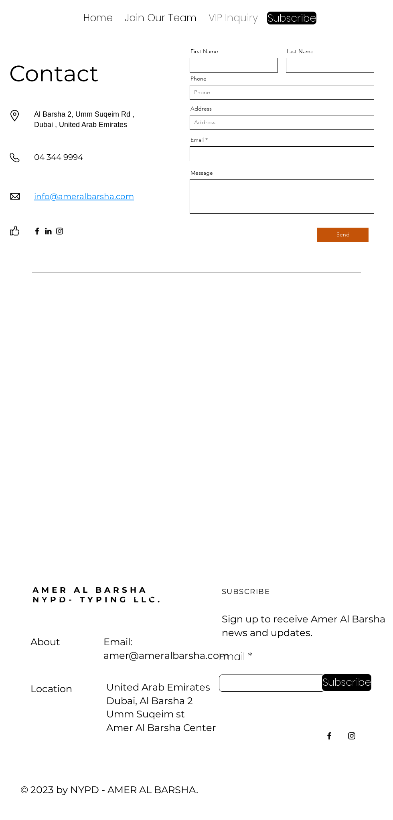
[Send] (343, 235)
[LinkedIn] (48, 231)
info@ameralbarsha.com (84, 196)
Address (201, 108)
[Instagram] (59, 231)
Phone (198, 78)
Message (201, 173)
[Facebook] (37, 231)
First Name (204, 51)
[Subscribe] (346, 682)
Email (197, 140)
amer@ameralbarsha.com (166, 655)
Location (51, 689)
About (45, 642)
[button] (291, 18)
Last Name (300, 51)
